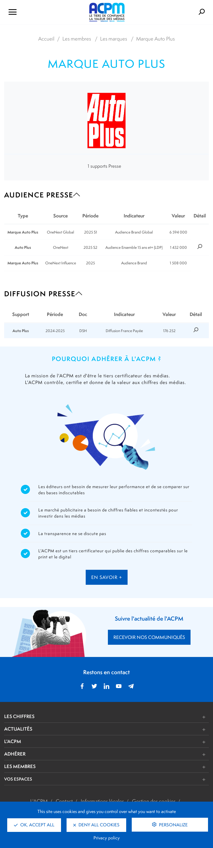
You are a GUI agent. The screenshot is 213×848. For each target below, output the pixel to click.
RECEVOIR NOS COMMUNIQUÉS (149, 637)
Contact (64, 801)
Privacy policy (106, 838)
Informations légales (102, 801)
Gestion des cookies (154, 801)
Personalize (173, 825)
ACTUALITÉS (18, 729)
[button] (149, 717)
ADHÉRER (15, 754)
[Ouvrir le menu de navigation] (35, 12)
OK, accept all (34, 825)
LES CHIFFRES (19, 716)
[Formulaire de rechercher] (178, 12)
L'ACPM (12, 741)
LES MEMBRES (20, 766)
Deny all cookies (96, 825)
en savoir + (106, 577)
